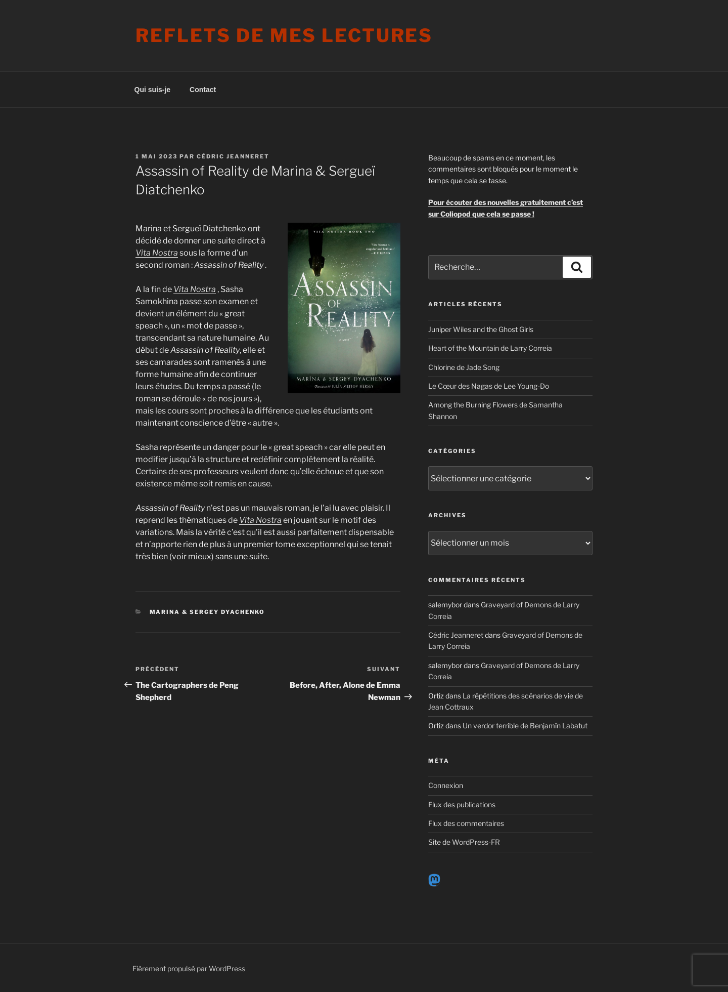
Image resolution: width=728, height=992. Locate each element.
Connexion (445, 785)
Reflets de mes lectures (284, 35)
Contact (203, 90)
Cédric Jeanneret (233, 156)
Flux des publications (461, 804)
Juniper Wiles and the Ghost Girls (480, 329)
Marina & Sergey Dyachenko (207, 611)
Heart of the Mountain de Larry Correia (490, 348)
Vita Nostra (194, 289)
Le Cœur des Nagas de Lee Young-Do (488, 386)
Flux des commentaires (466, 823)
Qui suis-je (152, 90)
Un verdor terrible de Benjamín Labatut (525, 725)
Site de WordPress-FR (464, 842)
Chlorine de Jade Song (463, 367)
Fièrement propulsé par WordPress (188, 968)
